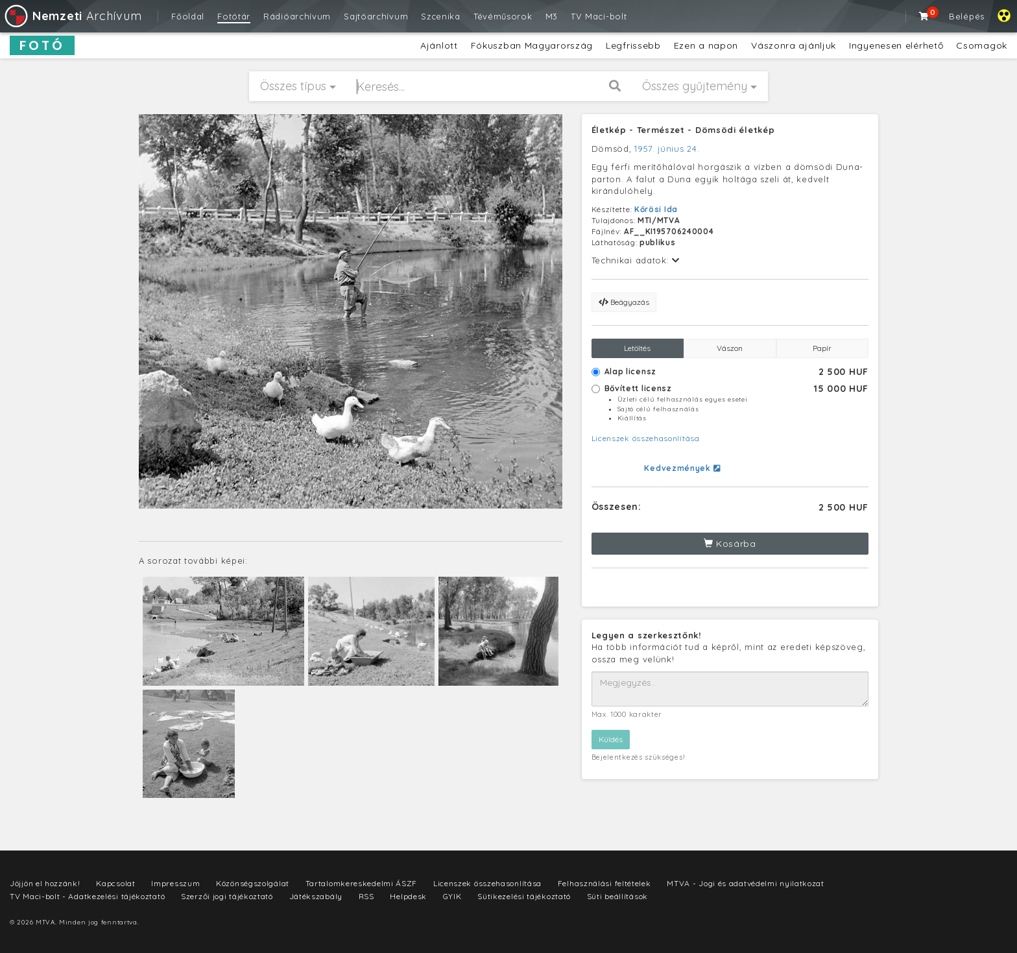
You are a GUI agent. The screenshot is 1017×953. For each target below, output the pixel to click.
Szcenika (441, 16)
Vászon (730, 348)
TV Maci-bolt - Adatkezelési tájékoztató (87, 896)
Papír (822, 348)
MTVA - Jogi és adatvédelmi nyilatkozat (745, 883)
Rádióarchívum (297, 16)
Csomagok (981, 45)
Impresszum (175, 883)
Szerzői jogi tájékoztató (227, 896)
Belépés (967, 16)
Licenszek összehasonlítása (646, 438)
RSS (366, 896)
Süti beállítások (617, 896)
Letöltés (637, 348)
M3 (551, 16)
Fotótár (233, 16)
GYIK (452, 896)
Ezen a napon (706, 45)
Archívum (72, 16)
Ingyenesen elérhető (896, 45)
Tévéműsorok (502, 16)
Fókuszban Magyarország (532, 45)
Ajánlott (439, 45)
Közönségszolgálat (252, 883)
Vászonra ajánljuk (793, 45)
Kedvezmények (682, 468)
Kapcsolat (115, 883)
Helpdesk (408, 896)
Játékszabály (315, 896)
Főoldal (187, 16)
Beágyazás (624, 302)
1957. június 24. (666, 148)
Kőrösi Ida (656, 209)
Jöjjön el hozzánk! (45, 883)
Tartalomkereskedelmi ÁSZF (361, 883)
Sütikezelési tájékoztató (524, 896)
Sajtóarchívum (376, 16)
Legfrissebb (633, 45)
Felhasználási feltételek (604, 883)
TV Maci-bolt (599, 16)
